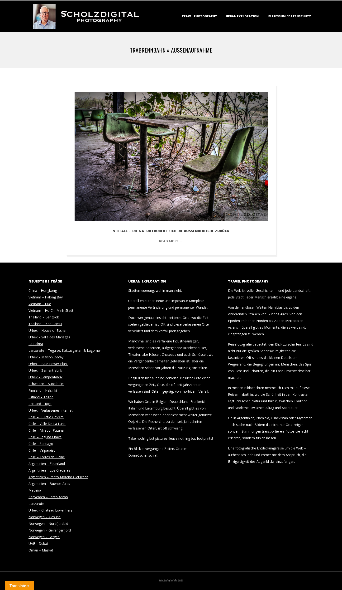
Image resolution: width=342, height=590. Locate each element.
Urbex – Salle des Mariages (49, 337)
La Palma (35, 343)
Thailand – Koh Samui (45, 324)
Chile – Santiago (40, 443)
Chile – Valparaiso (42, 450)
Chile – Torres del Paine (46, 457)
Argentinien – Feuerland (46, 463)
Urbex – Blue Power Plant (48, 363)
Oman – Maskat (40, 550)
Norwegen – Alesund (44, 517)
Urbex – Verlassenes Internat (50, 410)
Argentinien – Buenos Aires (49, 483)
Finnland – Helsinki (42, 390)
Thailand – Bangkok (43, 317)
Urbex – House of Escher (47, 330)
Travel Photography (199, 16)
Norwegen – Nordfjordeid (48, 523)
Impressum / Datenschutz (289, 16)
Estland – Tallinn (40, 397)
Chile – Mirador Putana (46, 430)
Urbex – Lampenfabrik (45, 377)
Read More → (171, 241)
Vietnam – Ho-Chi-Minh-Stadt (50, 310)
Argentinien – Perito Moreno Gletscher (58, 477)
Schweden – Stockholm (46, 383)
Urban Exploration (242, 16)
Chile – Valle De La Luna (47, 423)
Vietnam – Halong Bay (45, 297)
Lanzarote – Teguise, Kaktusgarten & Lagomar (64, 350)
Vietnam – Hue (39, 304)
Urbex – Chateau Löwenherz (50, 510)
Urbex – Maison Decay (45, 357)
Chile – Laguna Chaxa (45, 437)
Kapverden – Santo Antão (48, 497)
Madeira (34, 490)
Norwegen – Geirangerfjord (49, 530)
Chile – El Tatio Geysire (46, 417)
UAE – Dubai (38, 543)
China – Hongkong (42, 290)
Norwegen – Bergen (44, 537)
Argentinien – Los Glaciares (49, 470)
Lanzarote (36, 503)
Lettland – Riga (40, 403)
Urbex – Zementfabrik (45, 370)
